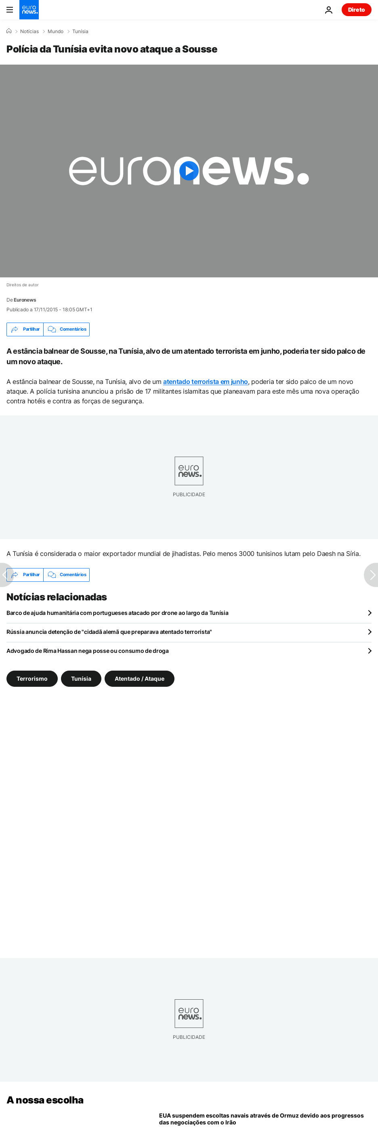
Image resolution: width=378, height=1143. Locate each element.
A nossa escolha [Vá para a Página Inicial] (45, 1100)
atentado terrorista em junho (205, 382)
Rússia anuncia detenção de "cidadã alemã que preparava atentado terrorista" (109, 631)
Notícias (29, 31)
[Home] (8, 31)
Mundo (55, 31)
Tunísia (80, 31)
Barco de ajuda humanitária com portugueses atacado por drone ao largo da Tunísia (117, 612)
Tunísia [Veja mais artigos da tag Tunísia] (81, 678)
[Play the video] (189, 171)
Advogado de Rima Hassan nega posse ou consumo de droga (87, 650)
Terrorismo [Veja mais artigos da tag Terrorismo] (32, 678)
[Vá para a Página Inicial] (29, 9)
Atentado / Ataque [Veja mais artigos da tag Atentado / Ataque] (139, 678)
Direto (356, 9)
